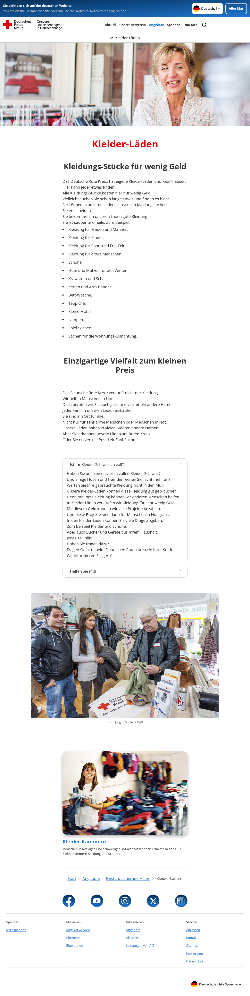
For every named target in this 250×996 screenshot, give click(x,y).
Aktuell (110, 25)
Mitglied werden (78, 930)
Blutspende (74, 945)
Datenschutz (195, 961)
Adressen (193, 930)
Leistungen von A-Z (140, 945)
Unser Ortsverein (132, 25)
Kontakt (192, 938)
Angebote (156, 25)
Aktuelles (132, 938)
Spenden (173, 25)
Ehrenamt (73, 938)
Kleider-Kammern (84, 841)
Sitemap (192, 945)
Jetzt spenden (16, 930)
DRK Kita (190, 25)
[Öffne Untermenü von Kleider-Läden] (125, 37)
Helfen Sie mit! (83, 571)
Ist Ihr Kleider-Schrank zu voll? (97, 464)
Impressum (194, 953)
